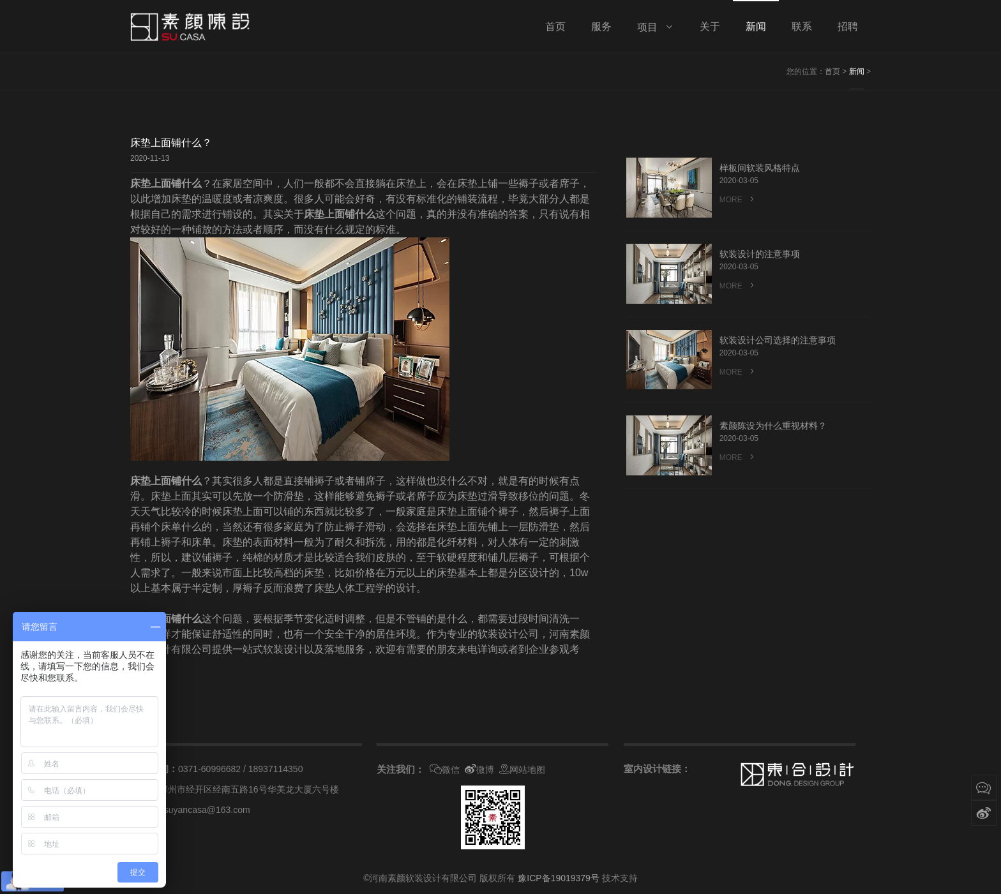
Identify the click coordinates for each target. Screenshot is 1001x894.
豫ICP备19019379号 (558, 878)
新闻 (856, 71)
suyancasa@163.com (207, 810)
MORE (737, 200)
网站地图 (522, 769)
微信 (445, 769)
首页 (832, 71)
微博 (479, 769)
